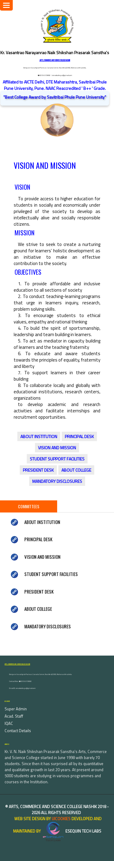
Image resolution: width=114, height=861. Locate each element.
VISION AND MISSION (57, 447)
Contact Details (18, 731)
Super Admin (16, 709)
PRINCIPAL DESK (79, 436)
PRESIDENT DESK (38, 470)
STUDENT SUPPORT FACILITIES (57, 459)
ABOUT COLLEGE (76, 470)
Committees (28, 506)
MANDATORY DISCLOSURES (57, 481)
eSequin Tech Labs (71, 831)
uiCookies (61, 819)
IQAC (9, 723)
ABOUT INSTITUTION (38, 436)
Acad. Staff (14, 716)
